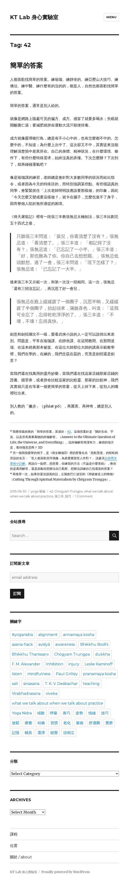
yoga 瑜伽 (38, 491)
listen (17, 674)
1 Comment (84, 496)
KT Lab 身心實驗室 (34, 17)
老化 (67, 723)
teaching (91, 683)
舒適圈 (94, 723)
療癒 (28, 723)
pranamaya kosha (99, 674)
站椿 (41, 723)
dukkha (102, 654)
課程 (13, 834)
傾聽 (41, 713)
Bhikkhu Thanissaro (30, 654)
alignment (48, 634)
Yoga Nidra (22, 713)
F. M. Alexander (26, 664)
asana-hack (22, 644)
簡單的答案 (26, 65)
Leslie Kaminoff (99, 664)
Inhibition (54, 664)
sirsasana (31, 683)
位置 (13, 845)
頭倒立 (68, 732)
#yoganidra (22, 634)
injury (74, 664)
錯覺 (54, 732)
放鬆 (15, 723)
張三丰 (59, 496)
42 (69, 432)
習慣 (54, 723)
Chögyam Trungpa (68, 491)
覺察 (109, 723)
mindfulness (38, 674)
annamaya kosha (78, 634)
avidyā (44, 644)
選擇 (41, 732)
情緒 (92, 713)
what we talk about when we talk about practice (57, 703)
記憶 (15, 732)
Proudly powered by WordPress (65, 872)
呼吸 (53, 713)
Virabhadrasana (26, 693)
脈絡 (80, 723)
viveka (51, 693)
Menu (111, 17)
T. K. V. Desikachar (61, 683)
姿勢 (79, 713)
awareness (65, 644)
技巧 (68, 496)
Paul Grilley (67, 674)
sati (15, 683)
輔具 (28, 732)
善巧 (66, 713)
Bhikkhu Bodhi (94, 644)
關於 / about (21, 857)
